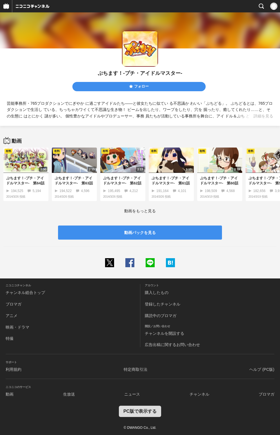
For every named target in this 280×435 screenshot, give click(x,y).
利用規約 (13, 369)
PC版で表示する (140, 411)
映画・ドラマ (17, 327)
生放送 (69, 394)
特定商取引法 (135, 369)
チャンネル (199, 394)
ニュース (132, 394)
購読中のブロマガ (160, 315)
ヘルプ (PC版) (261, 369)
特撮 (10, 338)
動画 (10, 394)
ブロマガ (13, 304)
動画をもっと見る (140, 211)
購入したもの (156, 292)
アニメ (11, 315)
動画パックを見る (140, 232)
